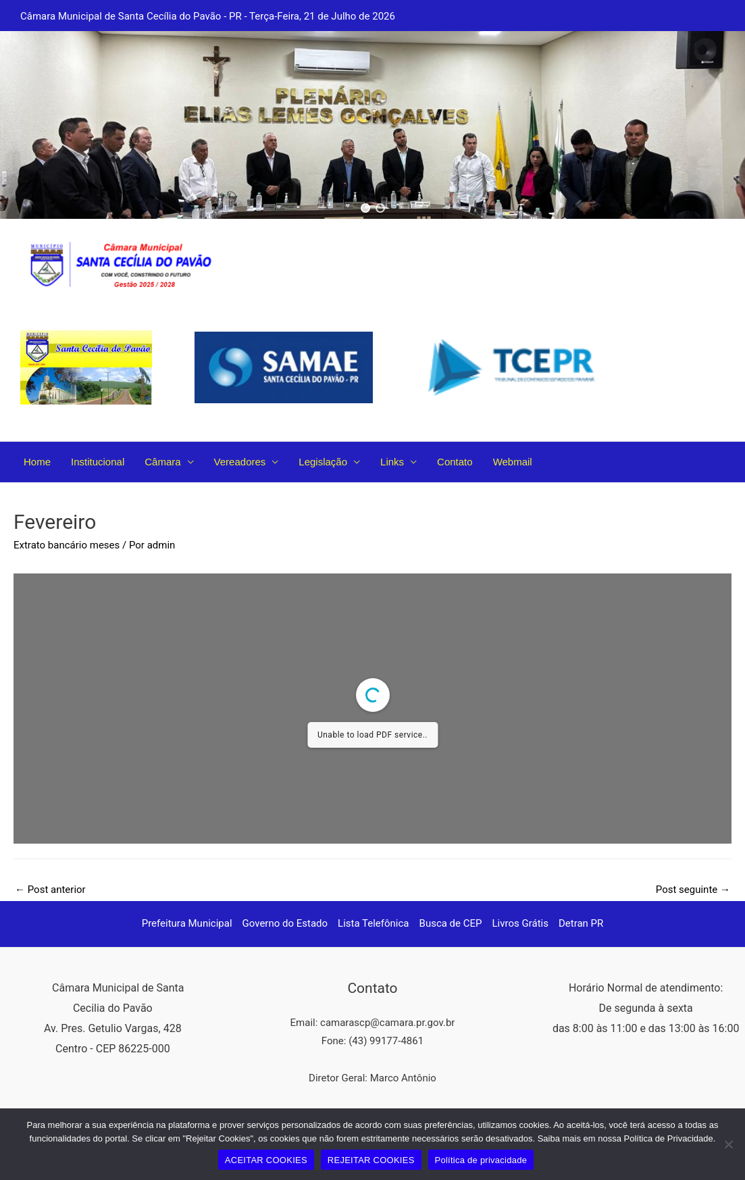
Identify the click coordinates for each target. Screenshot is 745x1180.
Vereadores (240, 461)
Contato (455, 461)
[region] (372, 125)
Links (392, 461)
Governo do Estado (285, 923)
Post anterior (50, 889)
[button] (365, 208)
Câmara (162, 461)
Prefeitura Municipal (187, 923)
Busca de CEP (450, 923)
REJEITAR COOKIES (371, 1160)
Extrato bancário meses (67, 545)
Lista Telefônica (373, 923)
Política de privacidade (481, 1160)
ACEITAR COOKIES (266, 1160)
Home (37, 461)
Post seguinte (693, 889)
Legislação (323, 461)
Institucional (97, 461)
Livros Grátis (520, 923)
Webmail (512, 461)
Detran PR (581, 923)
